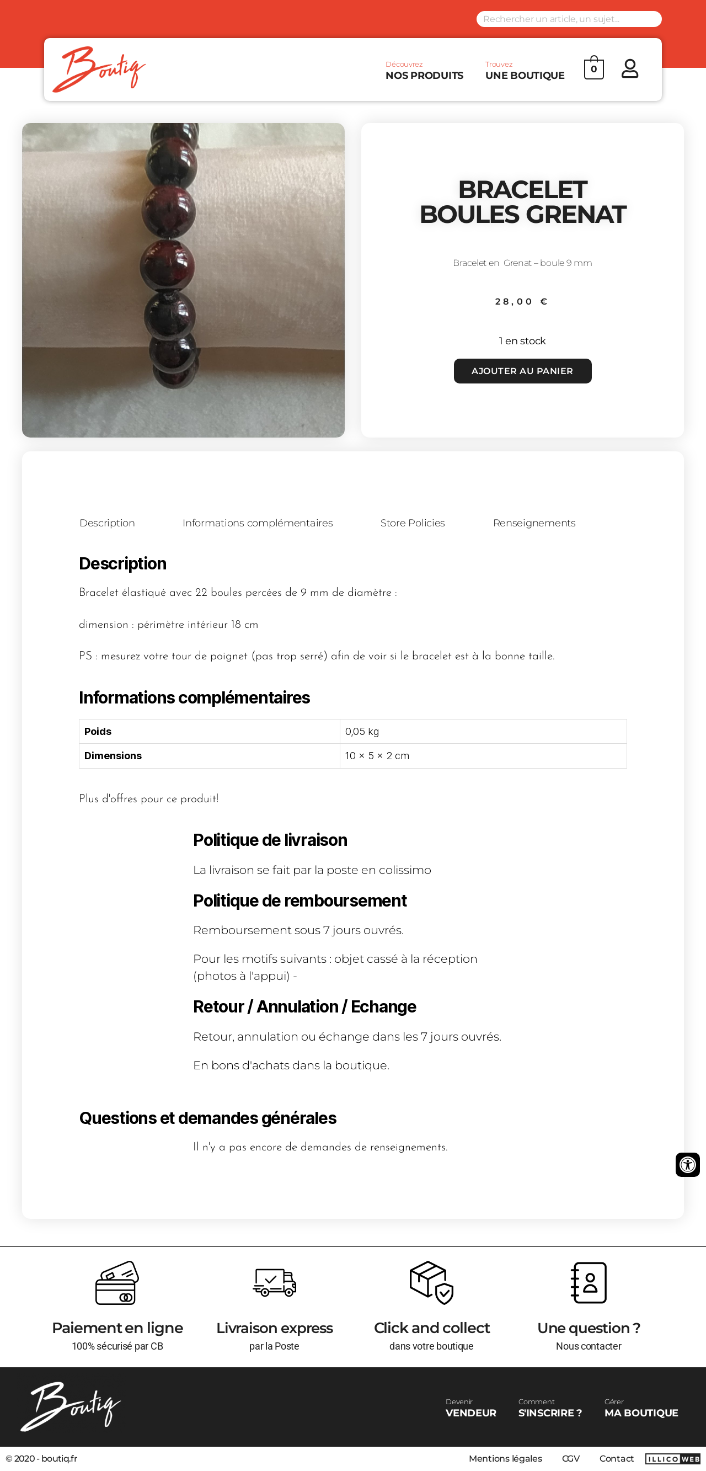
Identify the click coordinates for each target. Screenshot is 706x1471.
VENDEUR (471, 1408)
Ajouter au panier (523, 371)
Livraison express (274, 1328)
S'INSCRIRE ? (550, 1408)
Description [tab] (108, 524)
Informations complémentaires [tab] (259, 524)
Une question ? (588, 1328)
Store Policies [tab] (415, 524)
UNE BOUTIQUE (525, 71)
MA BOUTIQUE (641, 1408)
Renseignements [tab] (537, 524)
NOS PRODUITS (424, 71)
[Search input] (569, 19)
